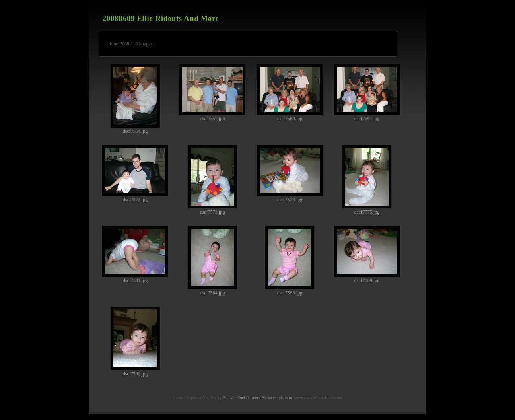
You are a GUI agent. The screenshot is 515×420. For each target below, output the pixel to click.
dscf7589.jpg (367, 254)
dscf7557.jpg (212, 92)
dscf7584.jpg (212, 261)
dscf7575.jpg (366, 180)
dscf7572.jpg (135, 173)
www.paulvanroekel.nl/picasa (318, 397)
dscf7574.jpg (290, 173)
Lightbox (194, 397)
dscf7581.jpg (135, 254)
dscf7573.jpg (212, 180)
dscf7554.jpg (135, 99)
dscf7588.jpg (289, 261)
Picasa (178, 397)
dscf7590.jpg (135, 342)
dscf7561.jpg (367, 92)
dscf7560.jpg (290, 92)
